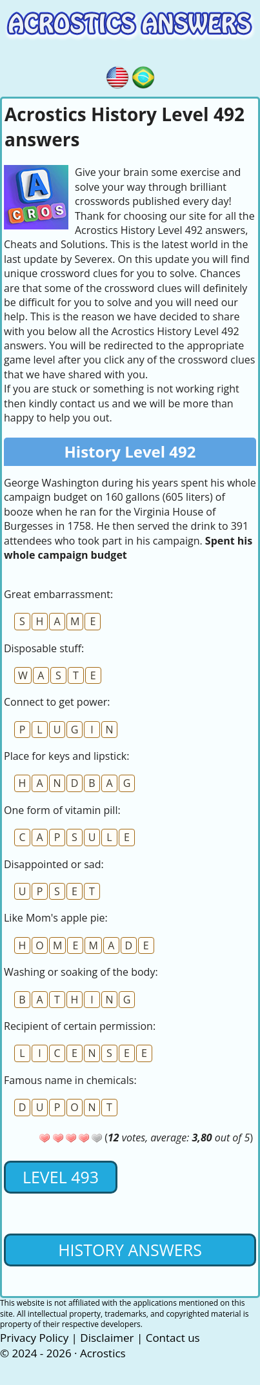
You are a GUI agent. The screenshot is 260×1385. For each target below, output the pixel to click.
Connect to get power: (57, 702)
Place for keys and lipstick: (66, 756)
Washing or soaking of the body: (81, 972)
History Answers (130, 1250)
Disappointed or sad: (54, 864)
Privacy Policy (34, 1337)
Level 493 (61, 1177)
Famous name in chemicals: (70, 1080)
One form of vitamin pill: (62, 810)
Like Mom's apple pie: (56, 918)
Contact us (173, 1337)
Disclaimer (107, 1337)
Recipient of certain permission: (79, 1026)
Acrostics (103, 1353)
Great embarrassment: (58, 594)
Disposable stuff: (44, 648)
